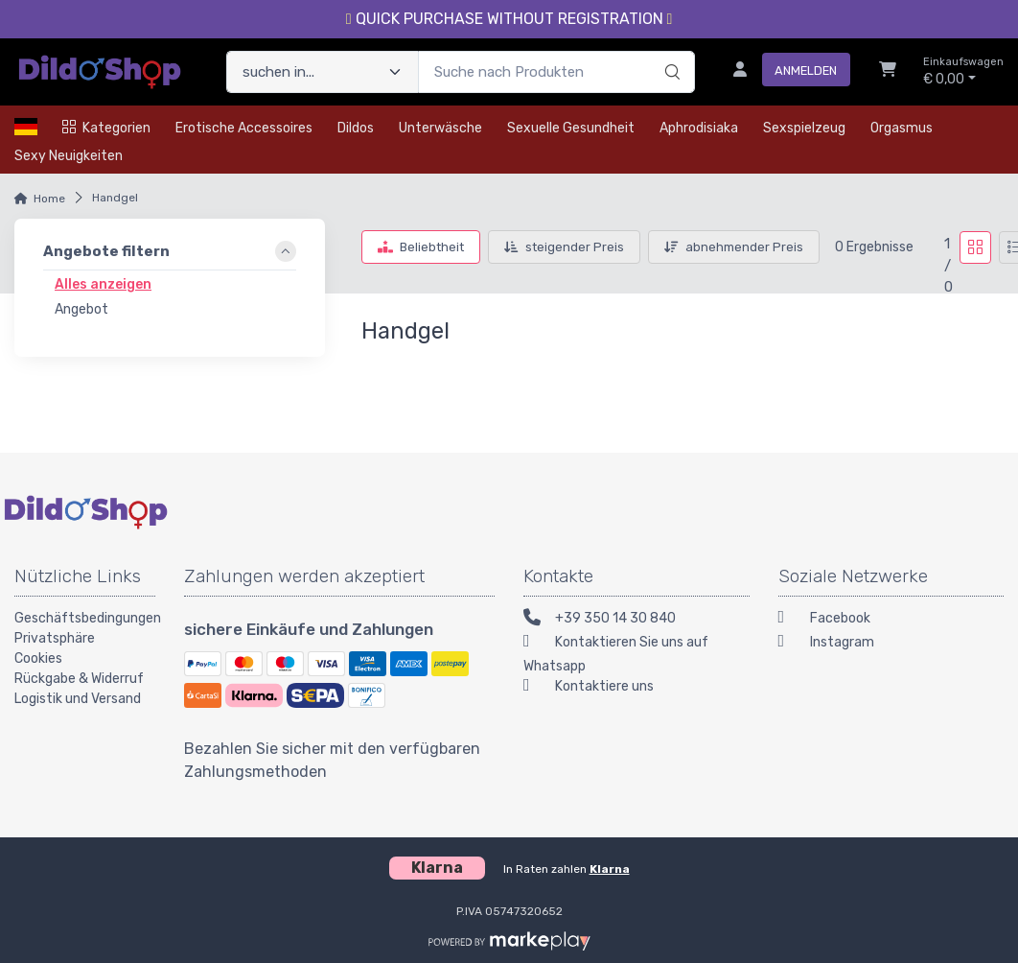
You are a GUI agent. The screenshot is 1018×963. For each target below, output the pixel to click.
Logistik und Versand (77, 699)
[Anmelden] (784, 72)
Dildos (355, 128)
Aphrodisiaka (698, 128)
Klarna (610, 869)
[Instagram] (891, 644)
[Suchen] (669, 52)
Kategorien (106, 128)
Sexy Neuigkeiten (68, 156)
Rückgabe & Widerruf (79, 678)
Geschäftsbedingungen (84, 618)
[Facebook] (891, 620)
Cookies (38, 658)
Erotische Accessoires (243, 128)
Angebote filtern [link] (106, 251)
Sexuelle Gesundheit (571, 128)
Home (49, 198)
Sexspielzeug (804, 128)
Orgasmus (901, 128)
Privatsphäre (54, 638)
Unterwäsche (440, 128)
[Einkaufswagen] (888, 72)
